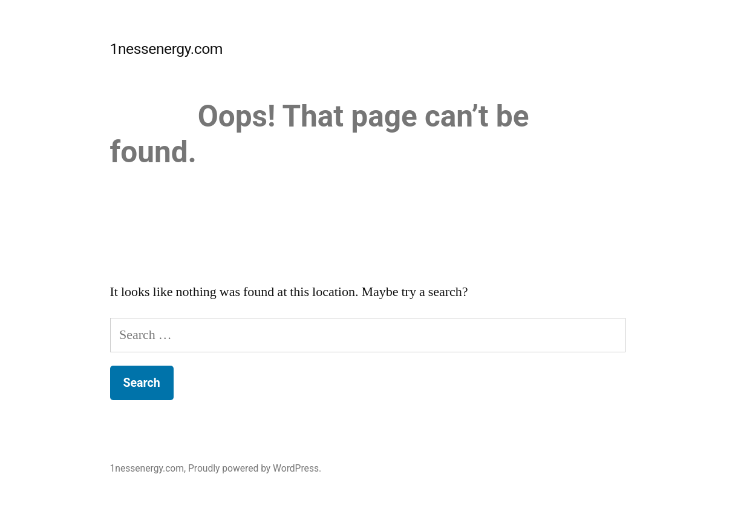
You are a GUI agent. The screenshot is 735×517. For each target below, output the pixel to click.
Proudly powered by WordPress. (254, 468)
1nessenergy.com (166, 49)
